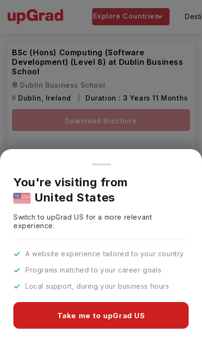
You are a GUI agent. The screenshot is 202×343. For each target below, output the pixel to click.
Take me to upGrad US (101, 315)
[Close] (101, 164)
